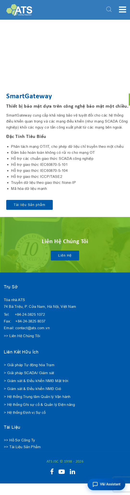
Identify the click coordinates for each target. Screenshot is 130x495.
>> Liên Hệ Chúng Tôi (22, 336)
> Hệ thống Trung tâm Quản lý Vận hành (37, 397)
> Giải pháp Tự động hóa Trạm (29, 365)
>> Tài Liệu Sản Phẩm (22, 447)
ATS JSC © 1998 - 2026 (65, 462)
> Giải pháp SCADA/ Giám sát (29, 373)
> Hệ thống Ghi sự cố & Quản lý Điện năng (39, 404)
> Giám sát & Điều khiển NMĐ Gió (32, 389)
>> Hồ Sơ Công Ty (19, 440)
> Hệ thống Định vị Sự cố (25, 412)
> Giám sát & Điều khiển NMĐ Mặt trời (36, 381)
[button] (106, 484)
